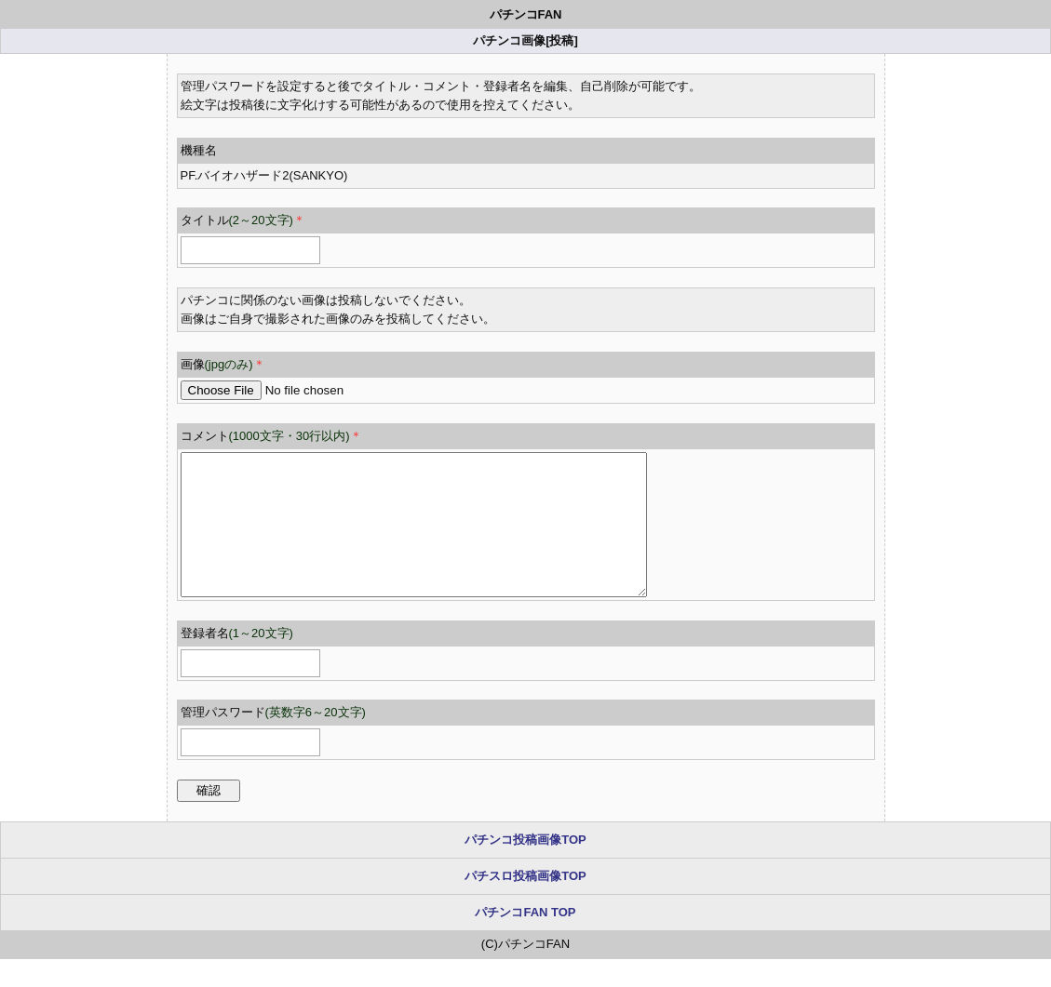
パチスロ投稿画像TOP (525, 904)
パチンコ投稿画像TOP (525, 867)
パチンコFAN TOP (525, 940)
